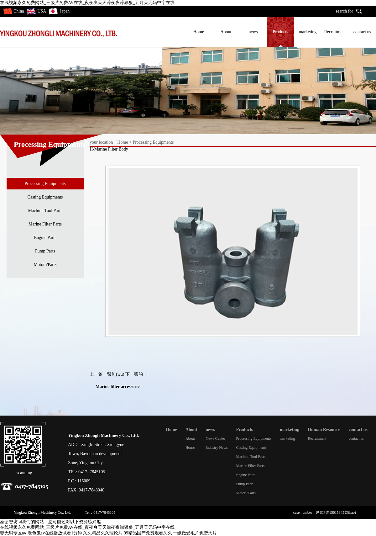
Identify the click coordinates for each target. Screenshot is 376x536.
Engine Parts (45, 237)
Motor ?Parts (45, 264)
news (253, 31)
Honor (190, 447)
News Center (215, 438)
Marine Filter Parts (45, 224)
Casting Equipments (45, 197)
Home (198, 31)
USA (41, 11)
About (226, 31)
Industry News (216, 447)
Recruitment (335, 31)
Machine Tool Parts (45, 210)
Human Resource (324, 429)
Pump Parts (45, 251)
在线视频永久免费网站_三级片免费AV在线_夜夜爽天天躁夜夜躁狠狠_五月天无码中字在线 (87, 2)
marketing (308, 31)
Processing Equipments (44, 183)
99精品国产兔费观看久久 (148, 533)
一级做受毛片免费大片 (195, 533)
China (18, 11)
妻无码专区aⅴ (13, 533)
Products (280, 31)
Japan (65, 11)
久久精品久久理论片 (103, 533)
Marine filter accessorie (117, 386)
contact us (362, 31)
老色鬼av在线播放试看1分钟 (55, 533)
